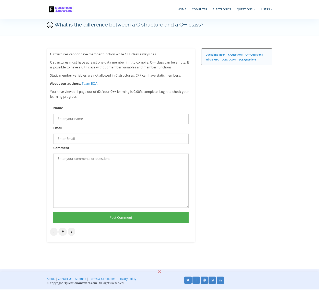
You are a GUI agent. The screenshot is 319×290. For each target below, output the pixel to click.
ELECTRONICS (222, 9)
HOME (182, 9)
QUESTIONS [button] (245, 9)
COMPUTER (199, 9)
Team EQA (89, 83)
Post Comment (121, 217)
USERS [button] (265, 9)
